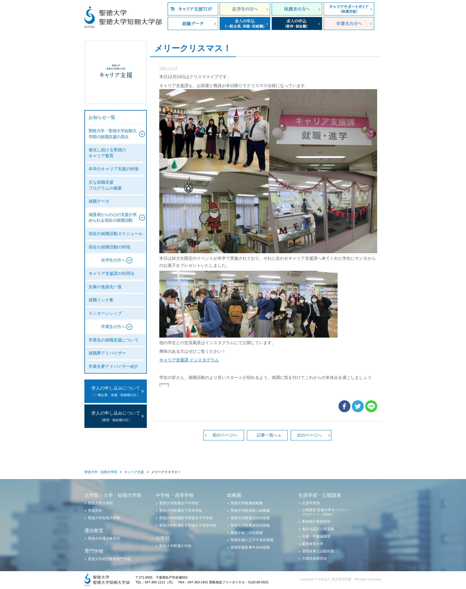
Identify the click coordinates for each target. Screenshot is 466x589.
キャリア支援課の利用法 (111, 273)
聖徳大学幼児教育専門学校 (109, 559)
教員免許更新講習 (316, 521)
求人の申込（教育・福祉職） (297, 23)
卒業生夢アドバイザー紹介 (113, 366)
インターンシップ (105, 313)
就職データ (193, 23)
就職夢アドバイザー (107, 353)
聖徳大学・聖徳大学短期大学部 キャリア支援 (115, 72)
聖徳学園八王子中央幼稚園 (252, 540)
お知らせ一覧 (102, 117)
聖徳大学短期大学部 (104, 518)
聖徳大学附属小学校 (175, 546)
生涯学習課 (311, 503)
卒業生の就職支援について (113, 340)
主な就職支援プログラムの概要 (105, 185)
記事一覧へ (267, 435)
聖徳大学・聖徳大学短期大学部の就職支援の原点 (112, 134)
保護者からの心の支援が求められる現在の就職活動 (112, 217)
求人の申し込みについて (115, 392)
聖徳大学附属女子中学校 (179, 503)
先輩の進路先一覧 (105, 287)
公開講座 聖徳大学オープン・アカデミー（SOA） (325, 512)
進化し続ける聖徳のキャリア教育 (107, 153)
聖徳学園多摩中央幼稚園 (250, 547)
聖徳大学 (95, 510)
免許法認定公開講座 (318, 529)
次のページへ (309, 435)
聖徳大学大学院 (100, 503)
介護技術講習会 (314, 558)
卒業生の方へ (349, 23)
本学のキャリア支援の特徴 (113, 169)
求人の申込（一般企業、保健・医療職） (245, 23)
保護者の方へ (297, 8)
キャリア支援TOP (193, 8)
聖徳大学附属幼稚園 (247, 503)
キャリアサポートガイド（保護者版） (349, 8)
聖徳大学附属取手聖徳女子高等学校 (187, 525)
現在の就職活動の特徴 (109, 247)
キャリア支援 (134, 472)
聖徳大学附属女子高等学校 (180, 510)
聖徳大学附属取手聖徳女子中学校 (186, 518)
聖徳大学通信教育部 (104, 538)
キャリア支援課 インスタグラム (189, 360)
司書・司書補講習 (316, 536)
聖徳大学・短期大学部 (100, 472)
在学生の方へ (245, 8)
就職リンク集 (101, 300)
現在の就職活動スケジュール (116, 233)
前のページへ (224, 435)
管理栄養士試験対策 (318, 551)
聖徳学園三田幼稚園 (247, 533)
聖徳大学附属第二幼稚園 (250, 510)
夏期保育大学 (312, 544)
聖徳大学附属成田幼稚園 (250, 518)
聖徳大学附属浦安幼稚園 (250, 525)
